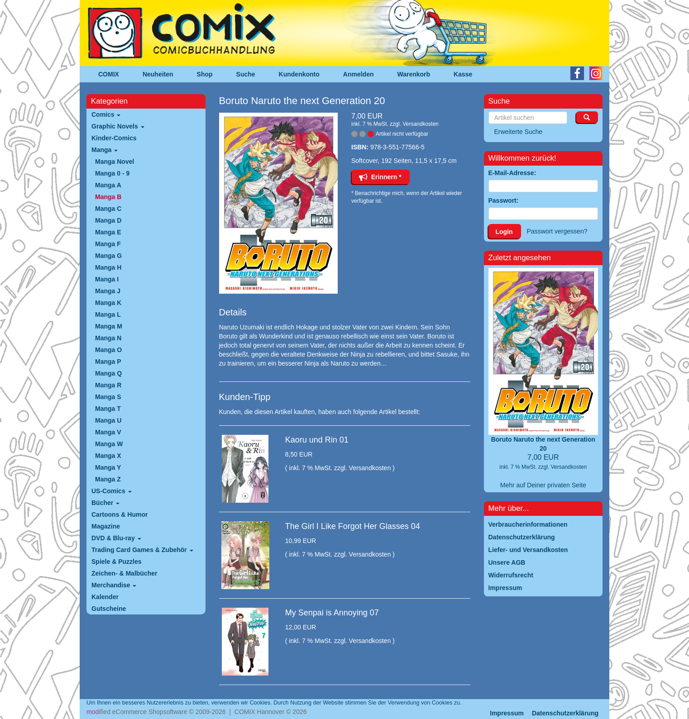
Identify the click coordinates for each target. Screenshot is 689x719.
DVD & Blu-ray (116, 538)
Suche (245, 74)
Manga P (108, 361)
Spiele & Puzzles (116, 561)
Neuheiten (158, 74)
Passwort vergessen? (557, 231)
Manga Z (108, 479)
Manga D (108, 220)
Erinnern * (380, 177)
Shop (205, 74)
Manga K (108, 302)
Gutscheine (108, 608)
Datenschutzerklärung (565, 713)
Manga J (107, 291)
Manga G (108, 255)
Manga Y (108, 467)
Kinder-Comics (114, 138)
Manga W (109, 444)
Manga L (108, 314)
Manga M (108, 326)
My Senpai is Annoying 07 (332, 612)
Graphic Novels (117, 126)
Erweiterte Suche (518, 131)
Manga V (108, 432)
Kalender (105, 596)
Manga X (108, 455)
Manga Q (108, 373)
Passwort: (503, 200)
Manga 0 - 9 (112, 173)
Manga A (108, 185)
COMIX (108, 74)
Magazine (105, 526)
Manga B (108, 196)
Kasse (463, 74)
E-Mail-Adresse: (512, 172)
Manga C (108, 208)
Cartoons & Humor (119, 514)
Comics (105, 114)
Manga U (108, 420)
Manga (104, 149)
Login (504, 231)
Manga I (107, 279)
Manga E (108, 232)
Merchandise (113, 585)
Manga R (108, 385)
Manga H (108, 267)
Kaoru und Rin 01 (317, 439)
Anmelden (358, 74)
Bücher (105, 502)
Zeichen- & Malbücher (124, 573)
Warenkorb (414, 74)
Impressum (507, 713)
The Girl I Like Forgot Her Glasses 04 (352, 526)
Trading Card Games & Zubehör (142, 549)
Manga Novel (114, 161)
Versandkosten (420, 124)
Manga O (108, 349)
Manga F (108, 244)
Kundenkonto (299, 74)
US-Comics (111, 491)
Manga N (108, 338)
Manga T (108, 408)
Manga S (108, 396)
